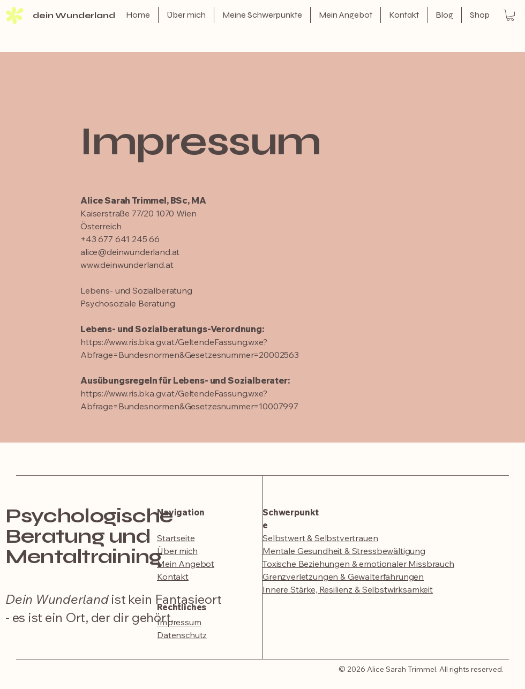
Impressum (179, 622)
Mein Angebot (185, 563)
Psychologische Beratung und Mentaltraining (88, 536)
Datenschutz (182, 635)
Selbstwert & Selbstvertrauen (320, 538)
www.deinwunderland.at (127, 264)
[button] (510, 15)
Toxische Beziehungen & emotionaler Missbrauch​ (358, 563)
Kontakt (173, 576)
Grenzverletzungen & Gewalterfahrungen (343, 576)
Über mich (177, 550)
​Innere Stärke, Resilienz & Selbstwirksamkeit (347, 589)
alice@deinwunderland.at (129, 251)
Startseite (175, 538)
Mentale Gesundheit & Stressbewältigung (343, 550)
